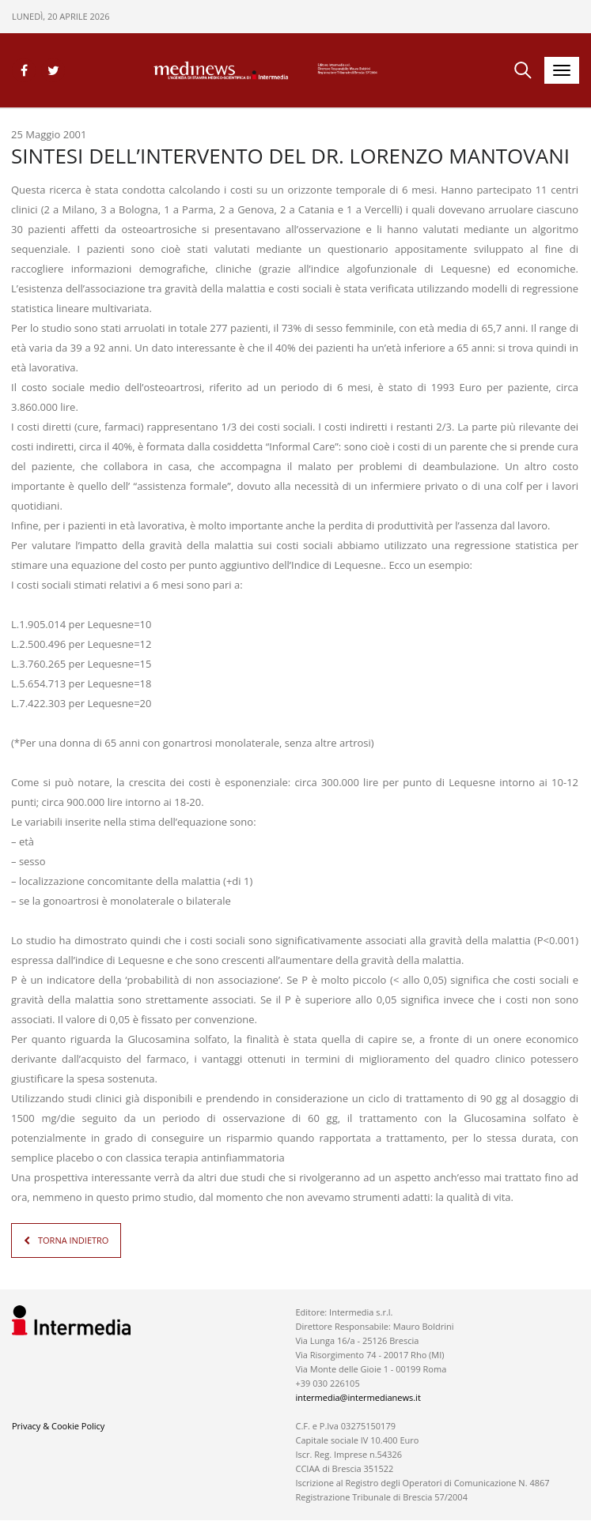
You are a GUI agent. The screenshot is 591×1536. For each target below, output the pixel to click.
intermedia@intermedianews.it (357, 1397)
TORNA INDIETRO (73, 1240)
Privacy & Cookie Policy (58, 1426)
